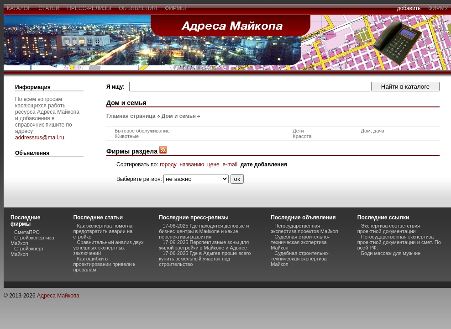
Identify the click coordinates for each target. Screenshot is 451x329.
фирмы (175, 8)
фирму (438, 8)
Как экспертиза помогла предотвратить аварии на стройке (102, 231)
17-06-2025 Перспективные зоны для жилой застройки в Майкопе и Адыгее (204, 244)
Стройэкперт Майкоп (27, 251)
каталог (19, 8)
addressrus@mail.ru (39, 137)
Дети (298, 130)
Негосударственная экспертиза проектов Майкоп (304, 228)
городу (168, 164)
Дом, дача (372, 130)
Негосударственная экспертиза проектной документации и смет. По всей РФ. (399, 242)
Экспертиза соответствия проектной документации (388, 228)
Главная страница (131, 116)
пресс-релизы (89, 8)
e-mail (229, 164)
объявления (137, 8)
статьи (49, 8)
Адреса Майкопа (58, 295)
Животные (127, 136)
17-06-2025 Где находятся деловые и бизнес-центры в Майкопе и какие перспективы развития (204, 231)
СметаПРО (27, 232)
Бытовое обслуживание (142, 130)
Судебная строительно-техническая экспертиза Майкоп (300, 242)
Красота (302, 136)
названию (191, 164)
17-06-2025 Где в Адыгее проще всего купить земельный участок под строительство (205, 258)
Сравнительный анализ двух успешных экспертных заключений (108, 247)
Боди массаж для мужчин (390, 253)
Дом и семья (179, 116)
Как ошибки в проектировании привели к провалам (104, 264)
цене (213, 164)
